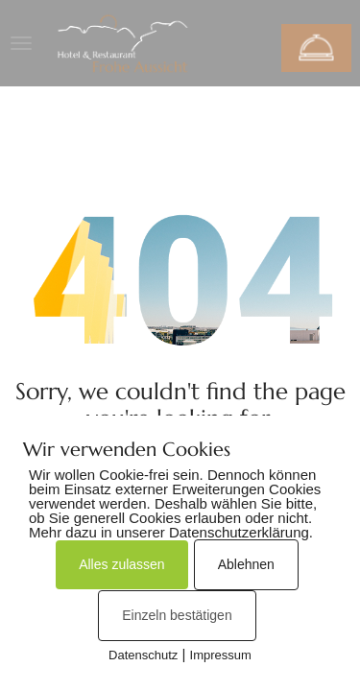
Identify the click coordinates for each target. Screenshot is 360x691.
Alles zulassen (122, 564)
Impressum (221, 655)
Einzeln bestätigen (176, 615)
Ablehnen (246, 564)
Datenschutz (143, 655)
